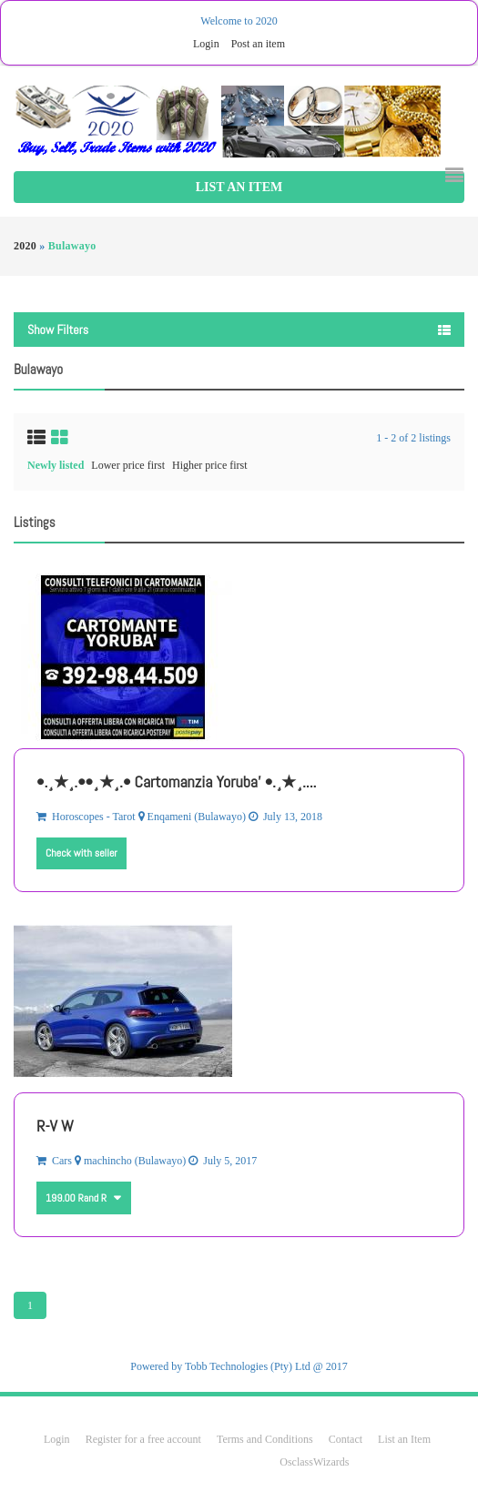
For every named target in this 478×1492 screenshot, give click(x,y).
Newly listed (55, 465)
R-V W (55, 1125)
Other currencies (115, 1190)
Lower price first (128, 465)
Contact (347, 1439)
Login (206, 43)
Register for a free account (145, 1439)
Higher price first (210, 465)
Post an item (258, 43)
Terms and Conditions (265, 1439)
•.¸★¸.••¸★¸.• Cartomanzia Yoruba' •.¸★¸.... (176, 781)
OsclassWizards (314, 1462)
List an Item (239, 187)
